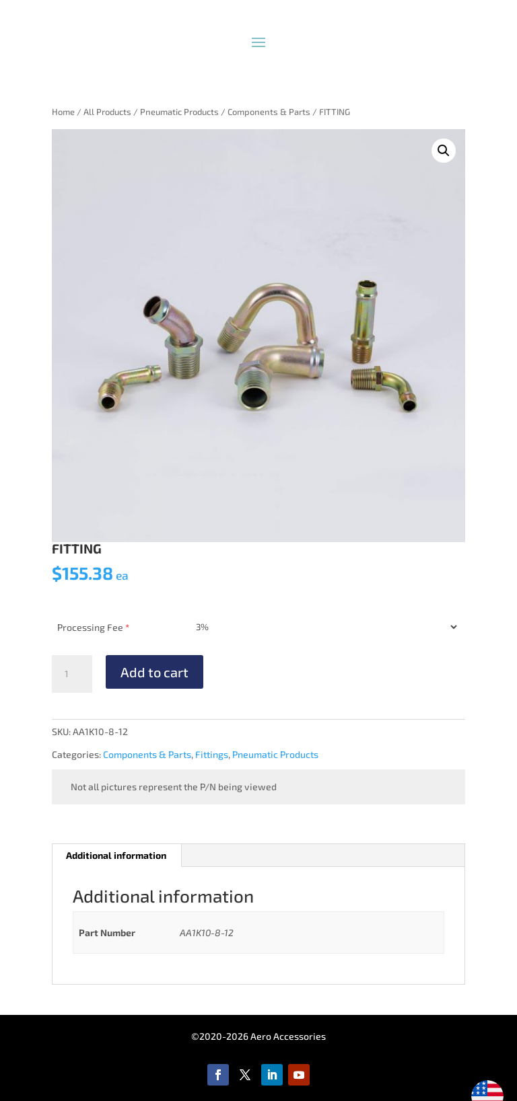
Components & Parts (269, 111)
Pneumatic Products (179, 111)
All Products (107, 111)
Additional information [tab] (116, 855)
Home (63, 111)
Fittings (211, 754)
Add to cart (154, 672)
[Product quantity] (72, 674)
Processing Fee (93, 627)
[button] (444, 151)
